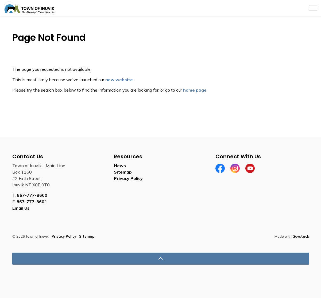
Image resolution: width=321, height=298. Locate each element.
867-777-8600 (32, 195)
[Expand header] (313, 8)
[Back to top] (160, 259)
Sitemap (123, 172)
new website (119, 79)
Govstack (300, 236)
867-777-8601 (32, 201)
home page (195, 90)
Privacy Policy (128, 178)
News (120, 165)
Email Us (21, 208)
